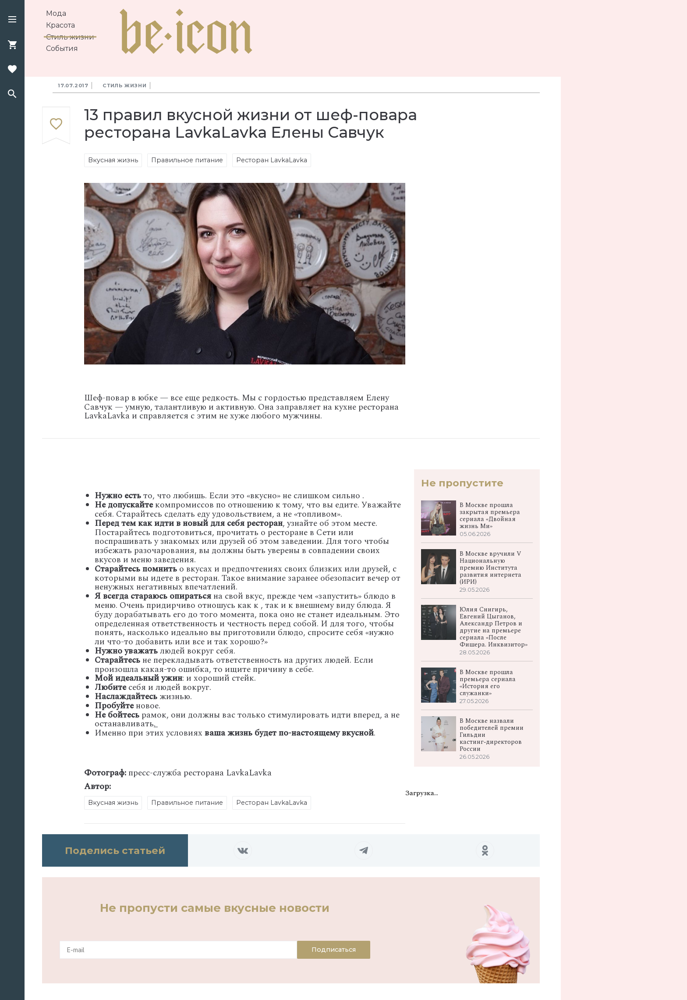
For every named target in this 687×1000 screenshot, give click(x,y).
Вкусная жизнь (113, 160)
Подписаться (334, 950)
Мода (56, 13)
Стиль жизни (70, 37)
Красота (60, 25)
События (62, 48)
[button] (12, 20)
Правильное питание (187, 160)
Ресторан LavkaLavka (271, 160)
